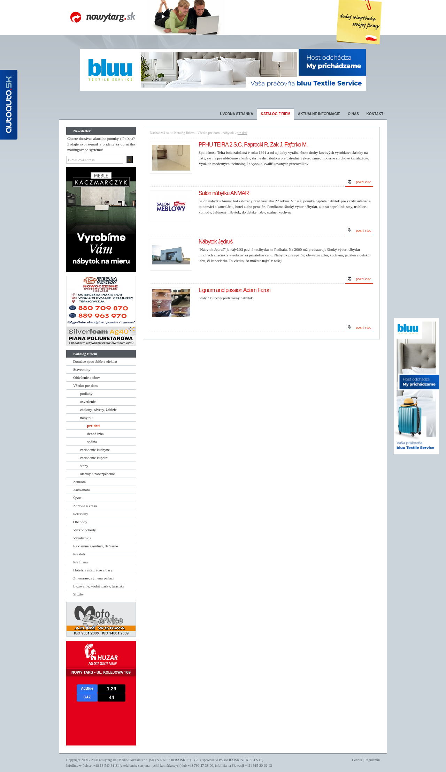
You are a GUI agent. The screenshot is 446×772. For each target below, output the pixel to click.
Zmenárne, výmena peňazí (93, 578)
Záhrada (79, 482)
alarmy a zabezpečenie (97, 474)
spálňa (92, 442)
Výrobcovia (82, 538)
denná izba (95, 434)
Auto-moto (81, 490)
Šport (77, 498)
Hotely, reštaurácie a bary (92, 570)
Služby (78, 594)
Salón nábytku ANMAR (224, 193)
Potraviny (80, 514)
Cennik (357, 760)
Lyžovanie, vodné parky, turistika (98, 586)
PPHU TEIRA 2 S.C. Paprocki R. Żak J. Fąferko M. (253, 145)
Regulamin (372, 760)
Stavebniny (82, 369)
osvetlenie (88, 401)
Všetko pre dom (85, 385)
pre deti (93, 426)
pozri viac (363, 182)
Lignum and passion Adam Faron (234, 290)
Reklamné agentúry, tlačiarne (95, 546)
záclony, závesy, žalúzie (98, 409)
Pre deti (79, 554)
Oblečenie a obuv (86, 377)
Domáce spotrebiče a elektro (95, 361)
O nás (353, 114)
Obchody (80, 522)
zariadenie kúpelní (94, 458)
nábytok (86, 417)
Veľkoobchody (84, 530)
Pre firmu (80, 562)
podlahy (86, 393)
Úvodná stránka (236, 114)
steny (84, 466)
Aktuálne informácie (319, 114)
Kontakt (375, 114)
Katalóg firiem (275, 114)
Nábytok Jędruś (215, 242)
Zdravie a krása (85, 506)
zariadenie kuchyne (95, 450)
